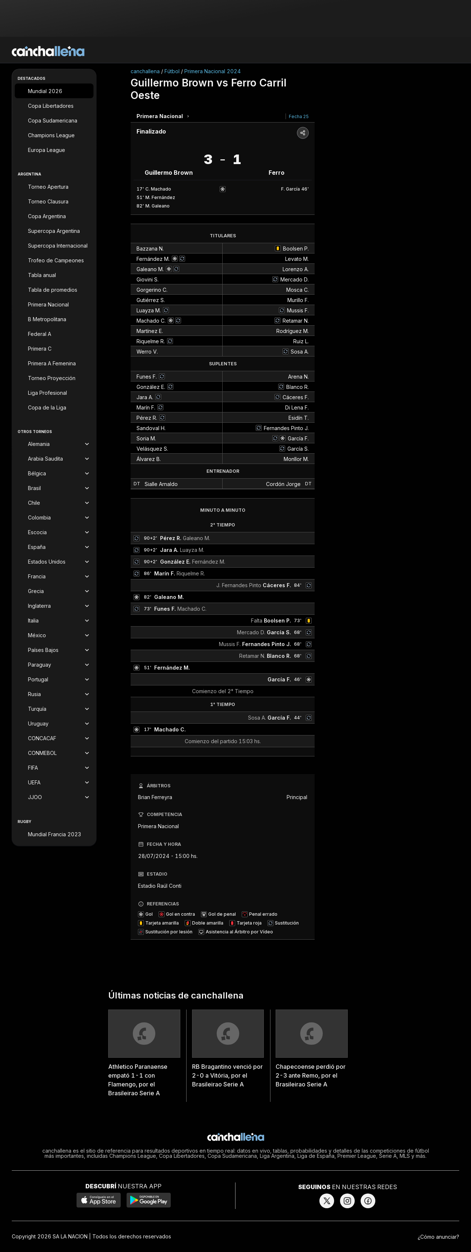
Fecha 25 (299, 116)
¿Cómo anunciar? (438, 1237)
